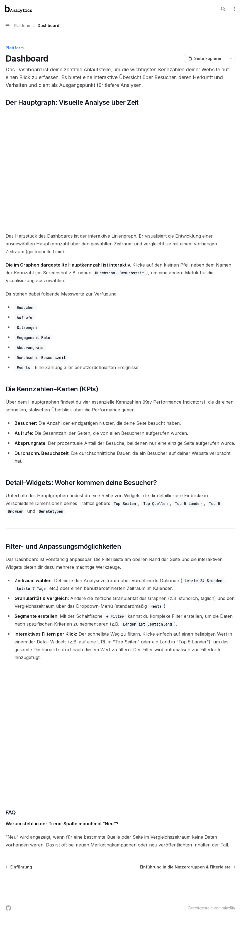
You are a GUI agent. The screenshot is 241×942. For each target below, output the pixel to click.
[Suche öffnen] (223, 8)
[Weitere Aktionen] (234, 9)
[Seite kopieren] (205, 58)
